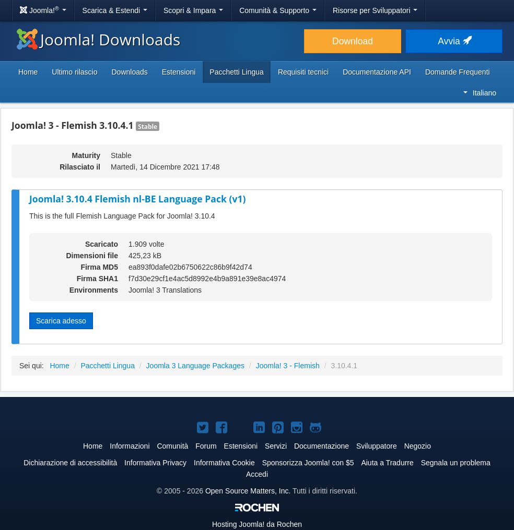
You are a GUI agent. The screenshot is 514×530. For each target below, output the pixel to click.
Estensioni (179, 72)
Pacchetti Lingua (236, 72)
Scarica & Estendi (115, 10)
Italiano (479, 93)
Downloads (129, 72)
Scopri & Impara (193, 10)
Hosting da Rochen (257, 524)
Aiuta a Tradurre (387, 463)
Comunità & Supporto (278, 10)
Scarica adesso (61, 321)
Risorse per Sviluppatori (375, 10)
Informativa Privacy (155, 463)
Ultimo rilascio (74, 72)
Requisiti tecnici (303, 72)
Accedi (257, 474)
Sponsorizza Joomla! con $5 (308, 463)
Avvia (454, 41)
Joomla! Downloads (98, 39)
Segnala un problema (455, 463)
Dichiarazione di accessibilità (70, 463)
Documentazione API (377, 72)
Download (352, 41)
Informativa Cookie (224, 463)
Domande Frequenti (457, 72)
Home (28, 72)
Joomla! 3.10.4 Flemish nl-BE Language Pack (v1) (137, 198)
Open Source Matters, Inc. (247, 491)
